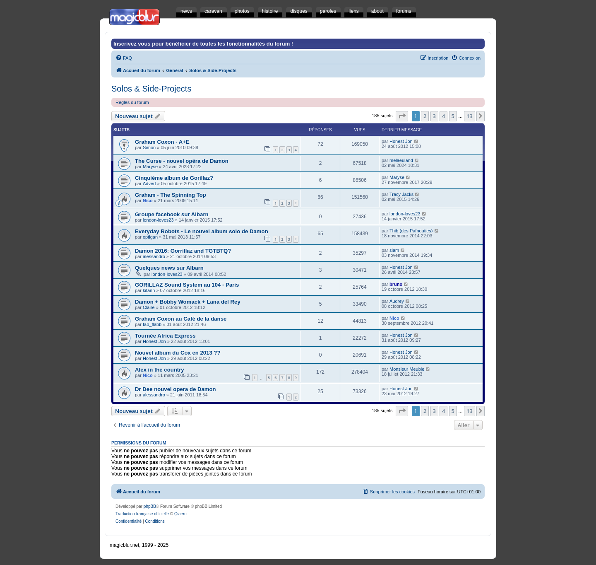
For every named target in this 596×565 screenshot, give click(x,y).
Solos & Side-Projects (151, 88)
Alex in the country (159, 370)
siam (394, 250)
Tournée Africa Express (165, 336)
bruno (395, 284)
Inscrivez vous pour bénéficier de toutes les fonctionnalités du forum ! (203, 44)
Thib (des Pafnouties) (411, 230)
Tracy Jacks (401, 194)
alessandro (154, 256)
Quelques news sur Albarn (169, 268)
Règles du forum (132, 102)
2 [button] (424, 116)
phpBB (150, 506)
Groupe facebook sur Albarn (172, 214)
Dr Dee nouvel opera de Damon (175, 389)
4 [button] (443, 116)
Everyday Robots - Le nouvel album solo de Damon (201, 231)
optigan (150, 236)
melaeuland (401, 160)
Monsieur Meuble (406, 369)
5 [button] (453, 116)
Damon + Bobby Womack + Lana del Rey (187, 302)
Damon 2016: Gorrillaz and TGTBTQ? (183, 251)
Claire (149, 307)
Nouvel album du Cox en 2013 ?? (178, 353)
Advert (149, 183)
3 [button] (434, 116)
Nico (148, 200)
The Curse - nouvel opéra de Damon (181, 161)
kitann (149, 290)
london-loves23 (158, 219)
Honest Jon (401, 141)
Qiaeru (180, 514)
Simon (149, 147)
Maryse (150, 166)
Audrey (396, 301)
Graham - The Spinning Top (170, 195)
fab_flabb (152, 324)
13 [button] (469, 116)
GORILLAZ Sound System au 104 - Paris (187, 285)
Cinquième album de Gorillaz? (174, 178)
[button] (402, 116)
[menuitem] (123, 58)
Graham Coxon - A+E (162, 142)
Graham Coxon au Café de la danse (180, 319)
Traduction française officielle (142, 514)
